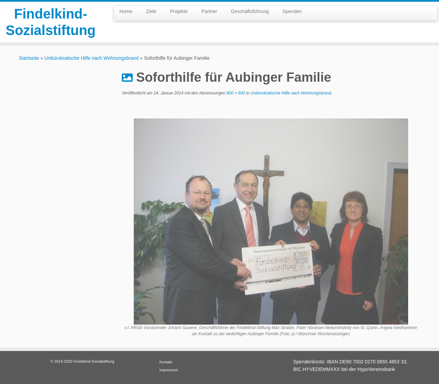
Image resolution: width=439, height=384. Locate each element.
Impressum (168, 370)
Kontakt (165, 362)
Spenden (292, 11)
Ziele (151, 11)
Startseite (29, 58)
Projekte (179, 11)
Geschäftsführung (250, 11)
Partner (209, 11)
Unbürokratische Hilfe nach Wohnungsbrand (92, 58)
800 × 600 (235, 93)
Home (125, 11)
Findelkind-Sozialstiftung (51, 22)
